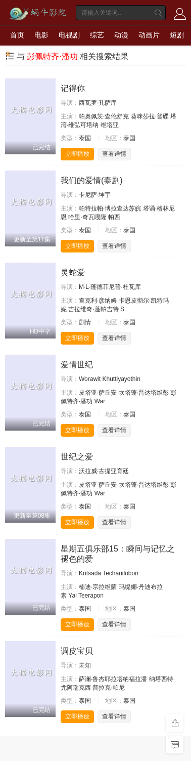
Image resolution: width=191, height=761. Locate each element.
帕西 (114, 217)
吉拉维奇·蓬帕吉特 (93, 309)
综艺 (97, 35)
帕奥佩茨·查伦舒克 (104, 116)
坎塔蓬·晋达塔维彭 (144, 392)
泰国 (85, 138)
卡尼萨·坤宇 (95, 194)
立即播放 (77, 153)
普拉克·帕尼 (108, 687)
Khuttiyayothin (121, 379)
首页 (17, 35)
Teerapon (91, 595)
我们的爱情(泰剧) (92, 180)
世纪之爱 (77, 456)
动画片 (149, 35)
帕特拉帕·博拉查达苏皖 (110, 208)
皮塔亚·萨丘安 (98, 392)
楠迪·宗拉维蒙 (98, 586)
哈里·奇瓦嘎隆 (87, 217)
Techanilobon (120, 573)
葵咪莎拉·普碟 (150, 116)
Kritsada (90, 573)
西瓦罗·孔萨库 (98, 102)
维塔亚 (110, 125)
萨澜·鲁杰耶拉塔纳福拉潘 (113, 679)
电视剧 (69, 35)
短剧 (177, 35)
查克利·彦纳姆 (98, 300)
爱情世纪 (77, 364)
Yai (72, 595)
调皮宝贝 (77, 651)
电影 (41, 35)
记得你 (73, 88)
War (100, 401)
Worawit (90, 379)
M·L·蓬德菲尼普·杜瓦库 (110, 286)
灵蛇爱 (73, 272)
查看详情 (114, 153)
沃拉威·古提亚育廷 (104, 471)
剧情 (85, 322)
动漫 (121, 35)
